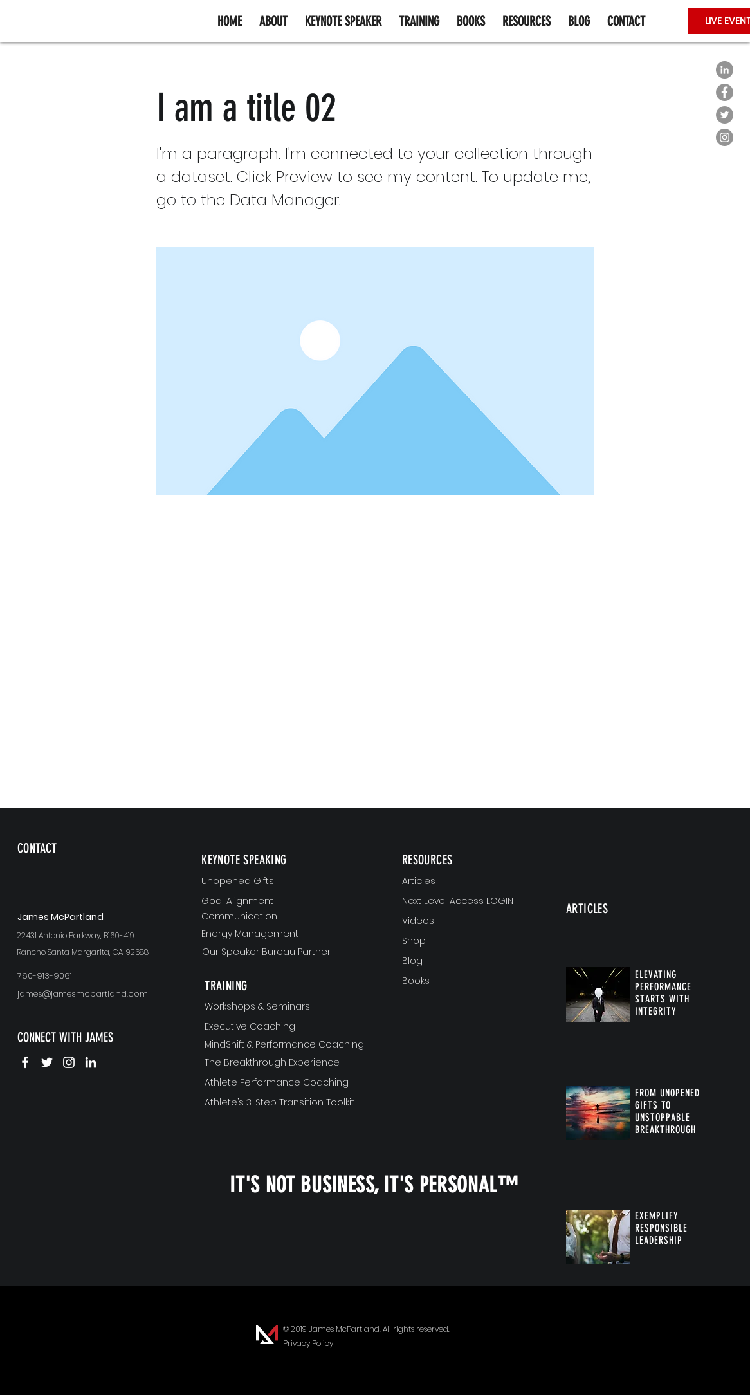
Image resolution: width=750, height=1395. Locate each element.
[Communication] (283, 916)
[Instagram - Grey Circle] (724, 137)
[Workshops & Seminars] (287, 1007)
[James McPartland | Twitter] (47, 1062)
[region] (93, 869)
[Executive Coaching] (287, 1027)
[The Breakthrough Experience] (287, 1063)
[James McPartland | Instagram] (69, 1062)
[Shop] (467, 941)
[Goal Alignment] (283, 901)
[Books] (467, 981)
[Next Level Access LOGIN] (467, 901)
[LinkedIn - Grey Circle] (724, 70)
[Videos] (467, 921)
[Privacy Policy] (308, 1344)
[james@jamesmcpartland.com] (93, 994)
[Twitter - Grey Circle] (724, 115)
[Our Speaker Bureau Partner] (284, 952)
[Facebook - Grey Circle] (724, 92)
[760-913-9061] (93, 976)
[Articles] (467, 881)
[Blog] (467, 961)
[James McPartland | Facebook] (25, 1062)
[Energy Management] (283, 934)
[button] (526, 21)
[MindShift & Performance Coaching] (287, 1045)
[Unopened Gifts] (283, 881)
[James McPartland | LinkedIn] (90, 1062)
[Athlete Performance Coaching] (287, 1082)
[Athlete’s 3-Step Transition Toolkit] (287, 1102)
